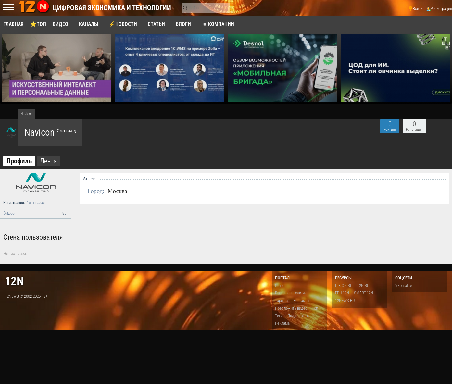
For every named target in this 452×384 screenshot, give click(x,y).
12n (14, 281)
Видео (35, 213)
